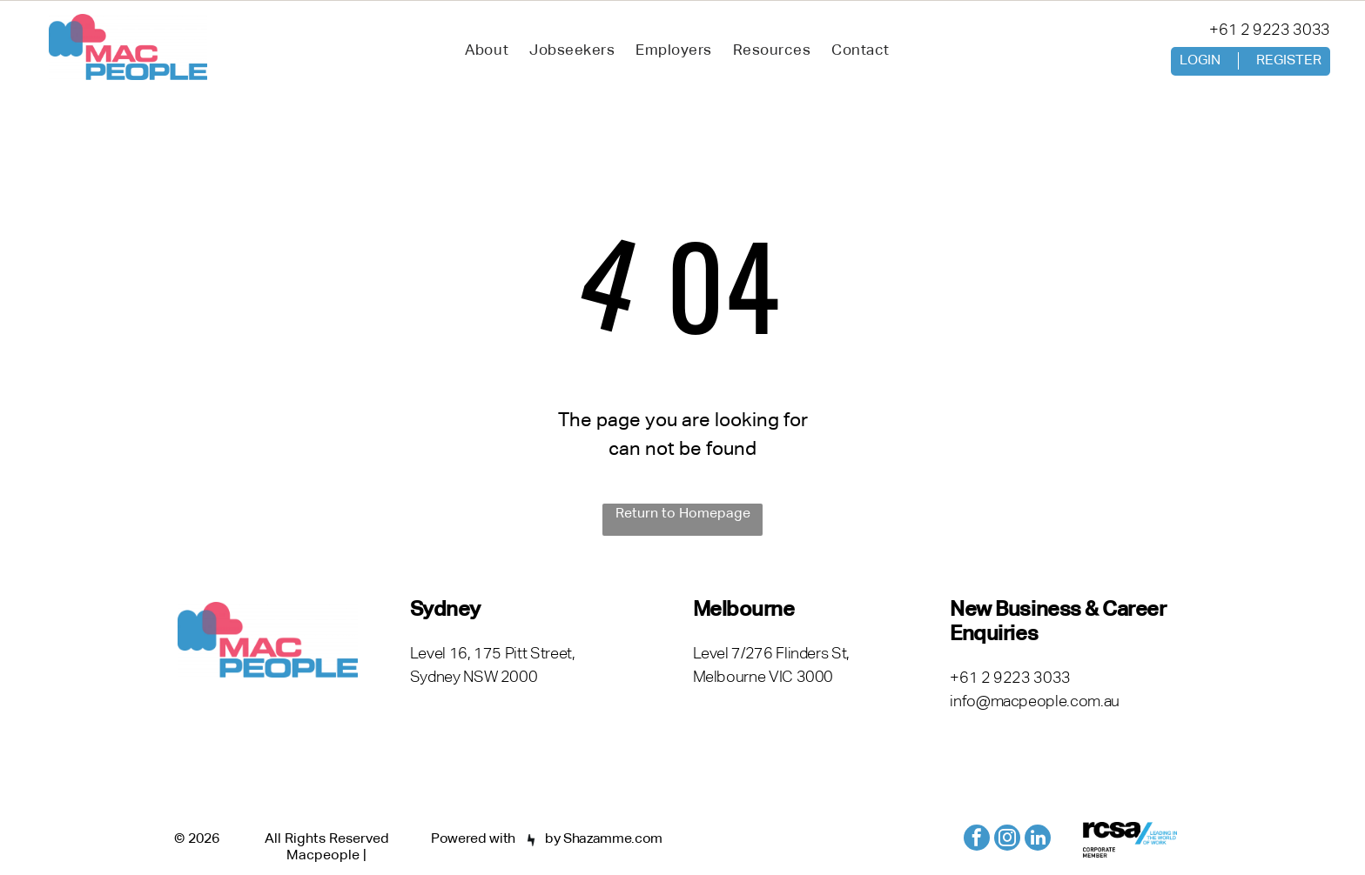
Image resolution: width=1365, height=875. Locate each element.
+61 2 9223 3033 (1269, 30)
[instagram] (1007, 840)
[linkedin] (1038, 840)
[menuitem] (486, 51)
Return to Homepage (682, 514)
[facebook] (977, 840)
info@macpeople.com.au (1034, 702)
